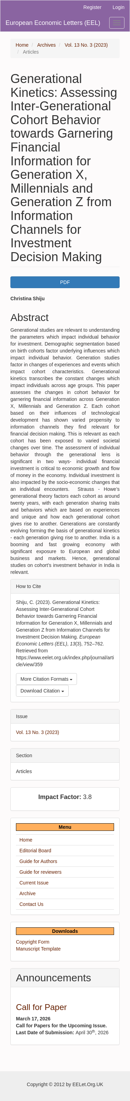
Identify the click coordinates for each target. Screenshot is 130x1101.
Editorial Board (35, 850)
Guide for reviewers (40, 872)
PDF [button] (65, 282)
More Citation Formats (46, 679)
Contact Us (31, 904)
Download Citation (42, 691)
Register (93, 7)
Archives (46, 45)
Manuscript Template (38, 949)
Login (118, 7)
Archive (27, 893)
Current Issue (34, 883)
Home (22, 45)
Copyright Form (32, 942)
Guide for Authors (38, 861)
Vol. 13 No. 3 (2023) (86, 45)
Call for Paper (41, 1007)
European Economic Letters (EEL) (53, 22)
